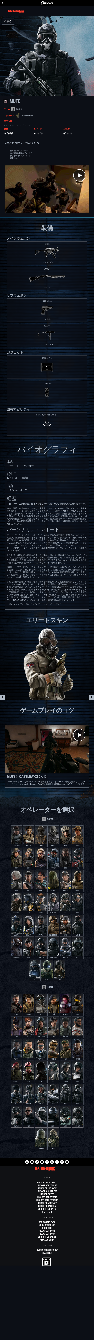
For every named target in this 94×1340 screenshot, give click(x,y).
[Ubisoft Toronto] (47, 1209)
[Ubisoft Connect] (47, 1313)
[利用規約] (47, 1336)
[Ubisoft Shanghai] (47, 1206)
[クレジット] (47, 1212)
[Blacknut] (47, 1253)
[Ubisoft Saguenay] (47, 1203)
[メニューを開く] (4, 11)
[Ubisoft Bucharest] (47, 1191)
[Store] (47, 1310)
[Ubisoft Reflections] (47, 1200)
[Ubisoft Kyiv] (47, 1194)
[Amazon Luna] (47, 1240)
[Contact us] (47, 1329)
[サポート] (47, 1323)
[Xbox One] (47, 1228)
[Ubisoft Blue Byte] (47, 1188)
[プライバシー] (47, 1332)
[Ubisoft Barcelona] (47, 1185)
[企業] (47, 1317)
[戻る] (8, 21)
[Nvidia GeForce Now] (47, 1250)
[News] (47, 1320)
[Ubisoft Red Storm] (47, 1197)
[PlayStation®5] (47, 1231)
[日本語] (47, 1289)
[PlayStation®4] (47, 1234)
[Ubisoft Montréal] (47, 1182)
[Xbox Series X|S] (47, 1225)
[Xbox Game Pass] (47, 1222)
